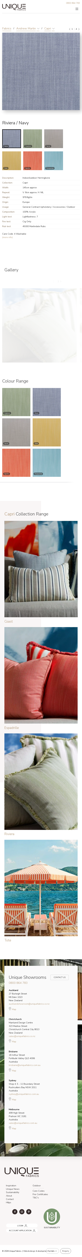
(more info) (7, 237)
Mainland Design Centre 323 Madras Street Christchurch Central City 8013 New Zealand (24, 1026)
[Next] (78, 29)
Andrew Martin (26, 28)
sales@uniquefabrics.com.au (23, 1123)
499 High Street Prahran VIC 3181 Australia (17, 1114)
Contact (10, 1199)
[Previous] (69, 29)
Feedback (52, 1251)
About (9, 1195)
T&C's (36, 1197)
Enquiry (65, 1251)
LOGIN (8, 1224)
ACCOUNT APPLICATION (16, 1229)
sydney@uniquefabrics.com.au (24, 1094)
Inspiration (11, 1185)
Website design (29, 1251)
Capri (47, 28)
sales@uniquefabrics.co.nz (22, 1036)
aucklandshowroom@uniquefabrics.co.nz (29, 1003)
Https (8, 1202)
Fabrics (6, 28)
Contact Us (58, 977)
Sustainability (12, 1192)
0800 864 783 (73, 3)
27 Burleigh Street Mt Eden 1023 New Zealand (18, 995)
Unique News (12, 1189)
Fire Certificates (40, 1194)
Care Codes (39, 1190)
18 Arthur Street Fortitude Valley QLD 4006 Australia (22, 1056)
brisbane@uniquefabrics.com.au (24, 1065)
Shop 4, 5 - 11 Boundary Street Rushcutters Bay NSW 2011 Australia (24, 1085)
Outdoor (37, 1185)
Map (12, 1009)
